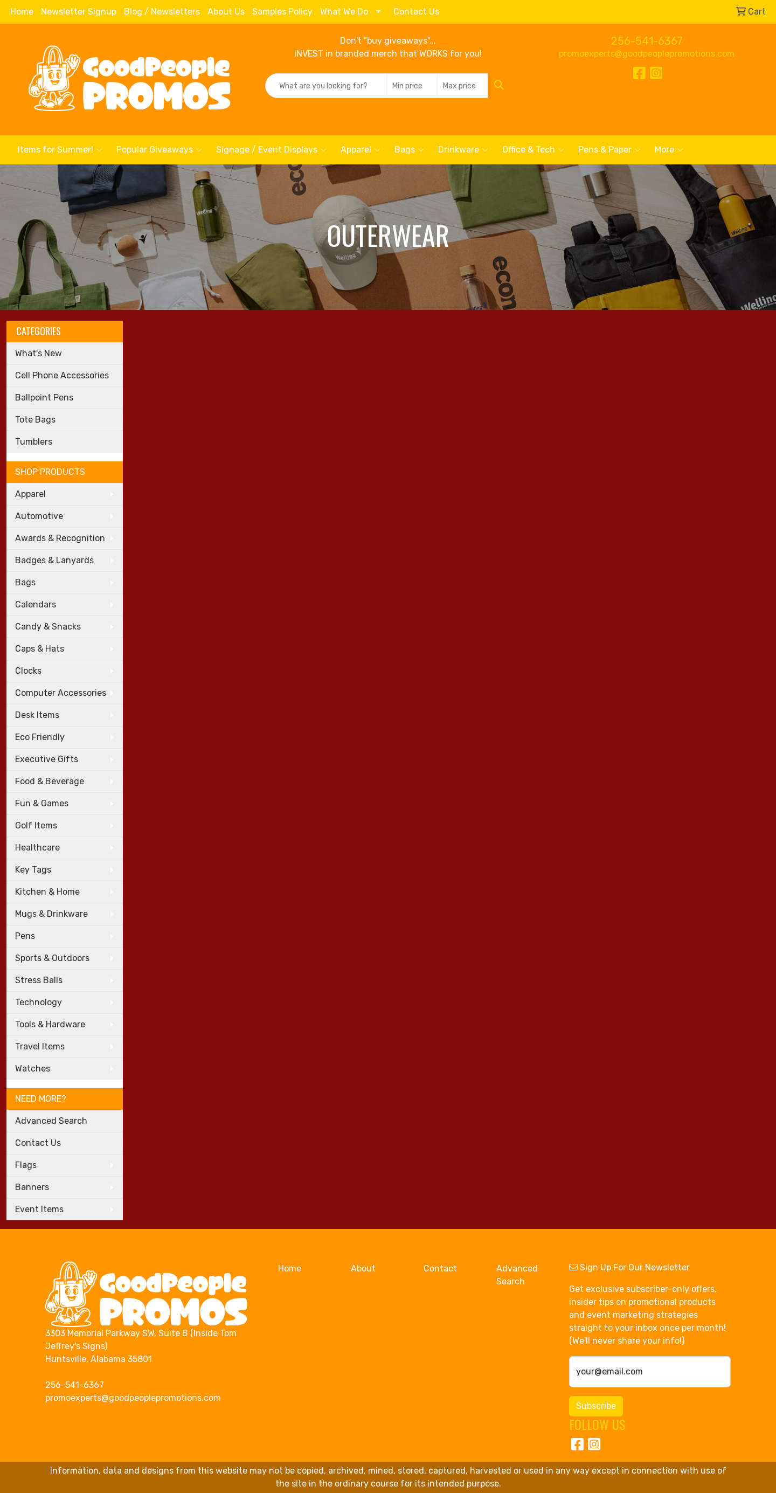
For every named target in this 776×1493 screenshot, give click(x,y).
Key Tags (33, 870)
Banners (32, 1187)
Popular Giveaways (159, 149)
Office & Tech (533, 149)
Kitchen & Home (47, 892)
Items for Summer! (60, 149)
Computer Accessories (60, 693)
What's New (38, 353)
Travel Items (40, 1046)
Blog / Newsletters (162, 11)
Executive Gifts (46, 759)
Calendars (35, 604)
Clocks (28, 671)
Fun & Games (41, 803)
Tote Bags (35, 419)
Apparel (360, 149)
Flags (26, 1165)
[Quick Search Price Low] (412, 85)
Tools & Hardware (50, 1024)
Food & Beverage (49, 781)
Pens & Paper (609, 149)
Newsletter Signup (78, 11)
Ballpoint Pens (44, 397)
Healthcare (37, 847)
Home (21, 11)
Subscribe (596, 1406)
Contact (440, 1268)
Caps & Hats (39, 649)
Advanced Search (51, 1121)
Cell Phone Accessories (62, 375)
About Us (226, 11)
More (669, 149)
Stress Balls (39, 980)
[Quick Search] (326, 85)
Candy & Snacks (48, 626)
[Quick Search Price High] (462, 85)
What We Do (344, 11)
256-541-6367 (647, 40)
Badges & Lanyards (54, 560)
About (363, 1268)
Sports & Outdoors (52, 958)
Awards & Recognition (60, 538)
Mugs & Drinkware (51, 914)
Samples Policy (282, 11)
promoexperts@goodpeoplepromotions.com (647, 54)
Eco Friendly (40, 737)
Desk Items (37, 715)
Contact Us (416, 11)
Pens (25, 936)
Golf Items (36, 825)
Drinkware (463, 149)
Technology (38, 1002)
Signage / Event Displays (271, 149)
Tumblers (33, 442)
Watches (32, 1068)
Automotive (39, 516)
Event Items (39, 1209)
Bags (409, 149)
